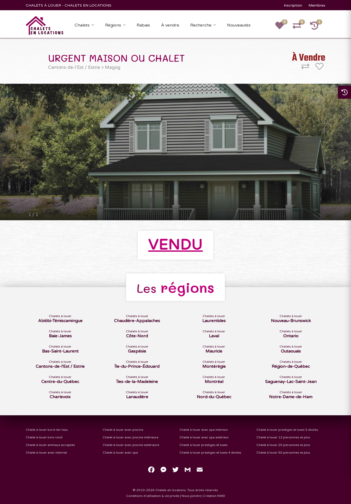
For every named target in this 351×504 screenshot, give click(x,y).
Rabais (143, 25)
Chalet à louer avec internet (46, 452)
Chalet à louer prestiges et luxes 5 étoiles (287, 430)
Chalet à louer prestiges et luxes (203, 445)
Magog (112, 67)
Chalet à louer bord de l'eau (47, 430)
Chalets (82, 25)
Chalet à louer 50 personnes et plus (283, 452)
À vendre (170, 25)
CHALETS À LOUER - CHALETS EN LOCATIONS (68, 5)
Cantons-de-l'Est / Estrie (74, 67)
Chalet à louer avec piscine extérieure (131, 445)
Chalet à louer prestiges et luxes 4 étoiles (210, 452)
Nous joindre (191, 496)
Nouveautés (239, 25)
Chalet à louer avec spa (120, 452)
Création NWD (214, 496)
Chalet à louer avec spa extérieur (204, 437)
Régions (113, 25)
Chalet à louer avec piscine (123, 430)
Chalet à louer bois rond (44, 437)
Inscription (293, 5)
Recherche (200, 25)
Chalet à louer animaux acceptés (50, 445)
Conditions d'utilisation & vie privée (152, 496)
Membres (316, 5)
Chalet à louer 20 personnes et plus (283, 445)
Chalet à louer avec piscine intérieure (130, 437)
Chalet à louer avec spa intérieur (203, 430)
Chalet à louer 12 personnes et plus (283, 437)
